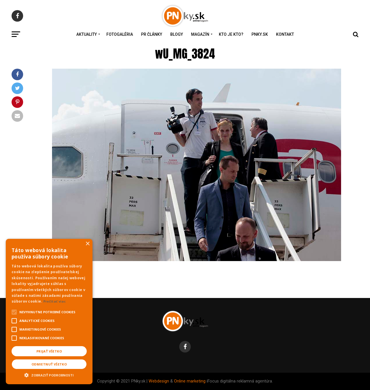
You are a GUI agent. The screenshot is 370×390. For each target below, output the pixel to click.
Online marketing (190, 381)
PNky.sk (259, 34)
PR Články (151, 34)
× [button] (87, 244)
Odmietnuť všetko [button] (49, 364)
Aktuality (86, 34)
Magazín (200, 34)
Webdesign (159, 381)
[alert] (49, 311)
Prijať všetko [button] (49, 351)
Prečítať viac (54, 301)
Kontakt (285, 34)
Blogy (176, 34)
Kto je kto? (231, 34)
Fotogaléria (119, 34)
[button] (49, 374)
